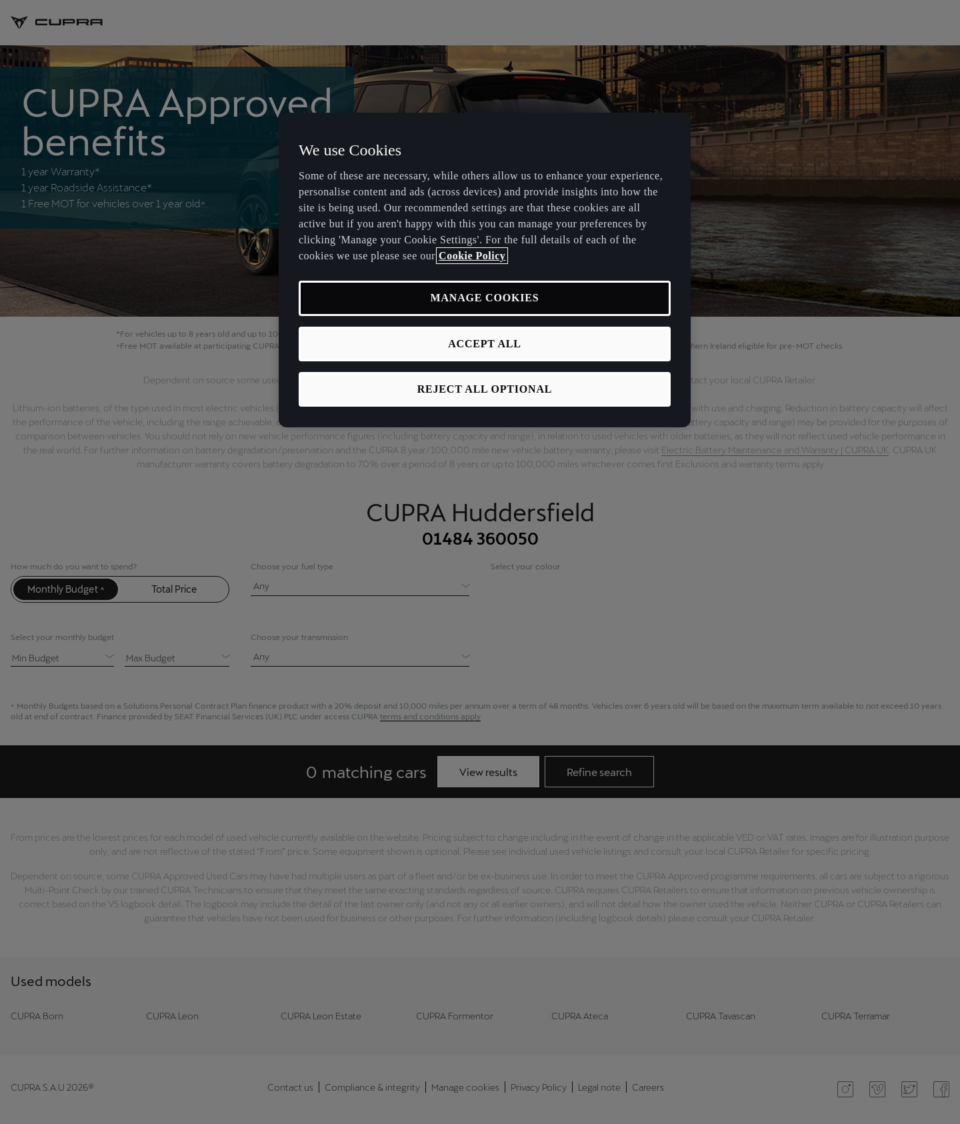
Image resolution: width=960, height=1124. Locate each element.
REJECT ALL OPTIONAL (485, 389)
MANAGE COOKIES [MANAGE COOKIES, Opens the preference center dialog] (485, 297)
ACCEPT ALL (484, 343)
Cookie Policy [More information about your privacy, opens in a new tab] (472, 255)
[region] (485, 270)
